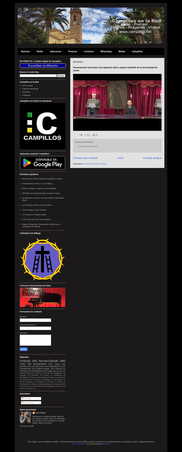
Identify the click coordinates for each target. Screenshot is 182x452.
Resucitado (42, 377)
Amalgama (29, 382)
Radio (40, 51)
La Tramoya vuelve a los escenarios (36, 205)
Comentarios (27, 403)
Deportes (23, 366)
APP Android (27, 86)
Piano (33, 377)
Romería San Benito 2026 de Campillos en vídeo (42, 179)
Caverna (58, 369)
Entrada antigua (152, 158)
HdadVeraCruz (55, 366)
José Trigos (40, 413)
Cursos (46, 375)
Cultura (57, 364)
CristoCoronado (25, 373)
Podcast (72, 51)
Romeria (38, 380)
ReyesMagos (50, 386)
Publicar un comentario (88, 146)
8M (21, 382)
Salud (22, 388)
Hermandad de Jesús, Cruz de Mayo (37, 184)
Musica (49, 384)
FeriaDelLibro (24, 384)
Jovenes (46, 373)
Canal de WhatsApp (30, 89)
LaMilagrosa (57, 373)
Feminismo (58, 375)
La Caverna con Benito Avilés (34, 215)
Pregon (50, 371)
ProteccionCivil (38, 386)
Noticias (25, 51)
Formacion (24, 377)
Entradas (26, 398)
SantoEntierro (38, 371)
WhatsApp (106, 51)
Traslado (23, 375)
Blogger (107, 444)
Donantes (51, 382)
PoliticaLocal (26, 386)
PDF (63, 384)
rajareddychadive (78, 444)
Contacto (89, 51)
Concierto (34, 375)
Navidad (57, 384)
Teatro (52, 377)
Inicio (120, 158)
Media (122, 51)
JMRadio (41, 384)
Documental (40, 382)
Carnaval (59, 371)
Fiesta (37, 373)
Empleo (60, 382)
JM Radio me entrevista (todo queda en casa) (40, 193)
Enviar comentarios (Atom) (96, 164)
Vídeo (23, 364)
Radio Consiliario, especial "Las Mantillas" (39, 188)
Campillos (137, 51)
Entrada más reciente (85, 158)
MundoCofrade (48, 360)
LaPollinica (24, 371)
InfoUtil (33, 384)
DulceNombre (25, 369)
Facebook (26, 92)
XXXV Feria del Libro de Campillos (36, 219)
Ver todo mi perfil (27, 426)
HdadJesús (40, 366)
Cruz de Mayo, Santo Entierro (34, 210)
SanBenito (47, 380)
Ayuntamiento (40, 364)
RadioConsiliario (43, 369)
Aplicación (55, 51)
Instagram (26, 95)
